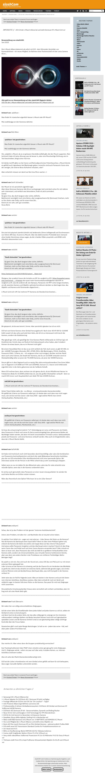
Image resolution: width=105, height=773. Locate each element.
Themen (48, 11)
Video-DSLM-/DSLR (83, 24)
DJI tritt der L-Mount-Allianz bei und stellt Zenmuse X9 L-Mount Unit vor (28, 102)
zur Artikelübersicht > (83, 335)
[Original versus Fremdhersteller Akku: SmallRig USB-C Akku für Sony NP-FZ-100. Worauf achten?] (84, 288)
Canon (79, 49)
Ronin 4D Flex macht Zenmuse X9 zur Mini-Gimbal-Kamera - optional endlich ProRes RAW (36, 724)
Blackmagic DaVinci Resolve (85, 36)
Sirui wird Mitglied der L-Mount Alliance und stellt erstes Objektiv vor (28, 722)
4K (77, 51)
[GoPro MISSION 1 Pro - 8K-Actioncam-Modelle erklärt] (84, 181)
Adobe (79, 59)
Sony (78, 30)
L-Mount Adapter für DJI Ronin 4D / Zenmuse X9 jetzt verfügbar (26, 699)
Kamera (79, 45)
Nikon (78, 40)
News (20, 11)
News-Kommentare (27, 22)
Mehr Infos (46, 769)
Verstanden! (58, 769)
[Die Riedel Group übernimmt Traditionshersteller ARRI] (79, 94)
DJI (78, 47)
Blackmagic (80, 34)
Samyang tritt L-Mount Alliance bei (15, 697)
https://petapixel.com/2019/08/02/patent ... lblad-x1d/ (22, 274)
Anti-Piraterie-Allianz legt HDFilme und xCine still (21, 704)
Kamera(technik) (82, 57)
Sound (79, 38)
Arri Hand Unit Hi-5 (10, 729)
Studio (79, 61)
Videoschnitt (81, 42)
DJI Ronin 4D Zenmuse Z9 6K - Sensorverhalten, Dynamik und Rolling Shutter (31, 711)
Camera (79, 55)
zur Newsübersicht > (82, 221)
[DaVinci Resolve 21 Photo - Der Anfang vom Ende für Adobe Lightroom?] (79, 111)
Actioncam (80, 53)
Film (78, 26)
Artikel (12, 11)
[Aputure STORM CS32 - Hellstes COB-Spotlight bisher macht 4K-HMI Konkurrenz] (84, 133)
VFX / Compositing (82, 32)
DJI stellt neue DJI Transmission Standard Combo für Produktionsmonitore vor (32, 726)
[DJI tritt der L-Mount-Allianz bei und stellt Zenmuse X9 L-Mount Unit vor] (36, 14)
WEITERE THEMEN (84, 21)
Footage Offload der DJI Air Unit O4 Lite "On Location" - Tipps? (26, 701)
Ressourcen (38, 11)
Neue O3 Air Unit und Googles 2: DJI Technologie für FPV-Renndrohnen (29, 713)
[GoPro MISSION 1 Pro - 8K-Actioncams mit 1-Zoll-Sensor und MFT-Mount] (79, 85)
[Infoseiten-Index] (12, 14)
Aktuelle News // (83, 126)
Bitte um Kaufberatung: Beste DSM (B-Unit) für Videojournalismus (27, 731)
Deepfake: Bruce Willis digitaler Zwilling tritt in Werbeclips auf (25, 717)
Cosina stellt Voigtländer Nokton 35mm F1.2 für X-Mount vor (25, 733)
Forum (56, 11)
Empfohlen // (80, 78)
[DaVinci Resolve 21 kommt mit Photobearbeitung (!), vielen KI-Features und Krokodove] (79, 102)
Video (78, 43)
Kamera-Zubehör (82, 28)
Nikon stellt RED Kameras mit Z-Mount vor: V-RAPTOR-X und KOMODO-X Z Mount (32, 720)
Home (5, 11)
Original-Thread (12, 22)
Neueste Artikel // (83, 233)
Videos (28, 11)
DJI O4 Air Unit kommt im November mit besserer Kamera (24, 715)
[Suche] (94, 11)
